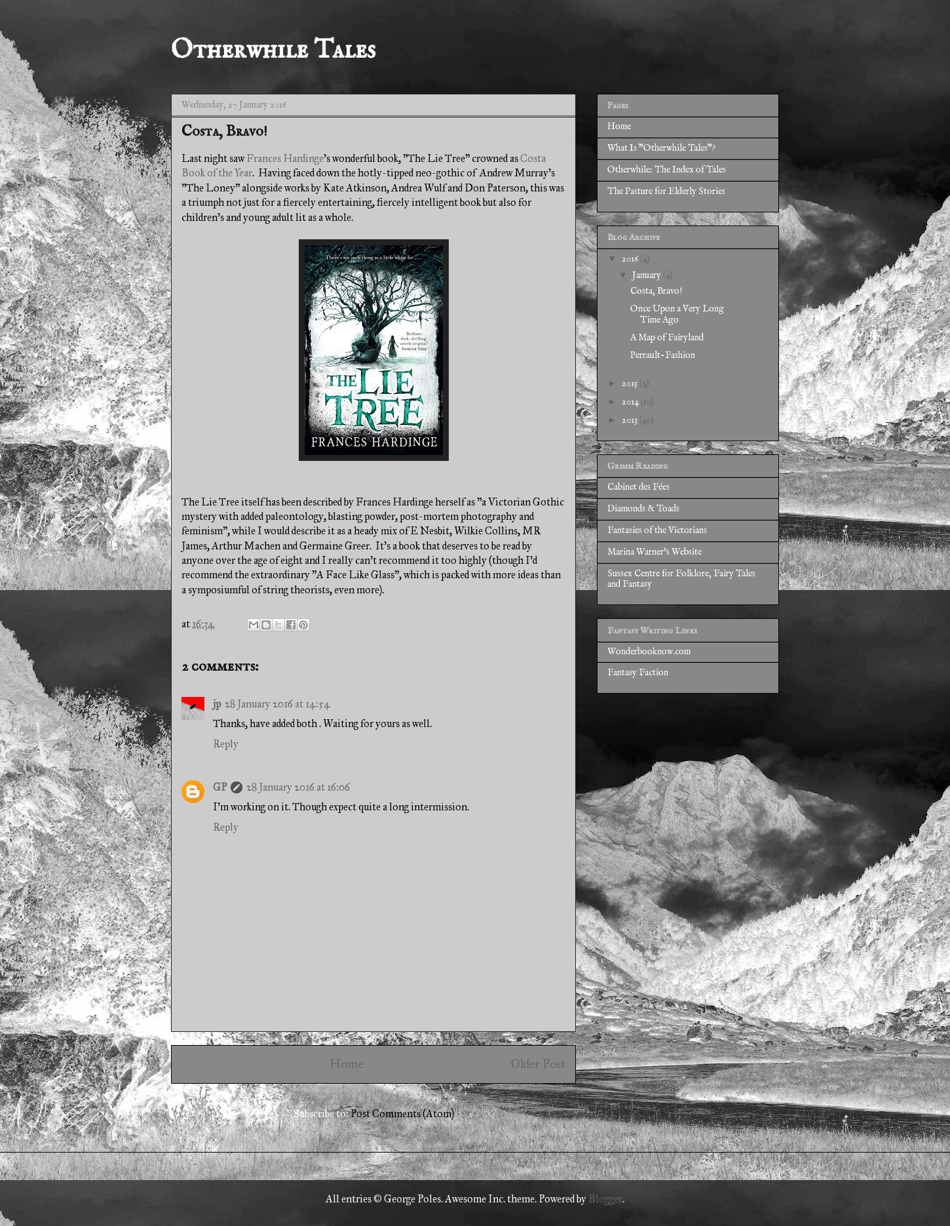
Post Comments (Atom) (402, 1113)
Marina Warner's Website (654, 552)
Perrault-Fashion (662, 355)
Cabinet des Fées (638, 487)
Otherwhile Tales (273, 51)
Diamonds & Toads (643, 509)
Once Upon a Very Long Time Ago (677, 314)
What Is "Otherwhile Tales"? (661, 148)
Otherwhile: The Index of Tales (666, 170)
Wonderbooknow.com (649, 652)
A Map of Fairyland (667, 338)
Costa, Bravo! (656, 291)
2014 (631, 402)
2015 (630, 383)
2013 (630, 420)
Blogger (605, 1199)
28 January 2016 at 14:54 (277, 704)
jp (217, 704)
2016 (631, 259)
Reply (225, 744)
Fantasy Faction (637, 673)
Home (347, 1063)
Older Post (538, 1063)
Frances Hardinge (285, 158)
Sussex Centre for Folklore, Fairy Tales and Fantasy (681, 579)
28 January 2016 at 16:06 (298, 787)
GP (220, 787)
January (647, 275)
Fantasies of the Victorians (657, 530)
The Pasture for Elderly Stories (666, 191)
